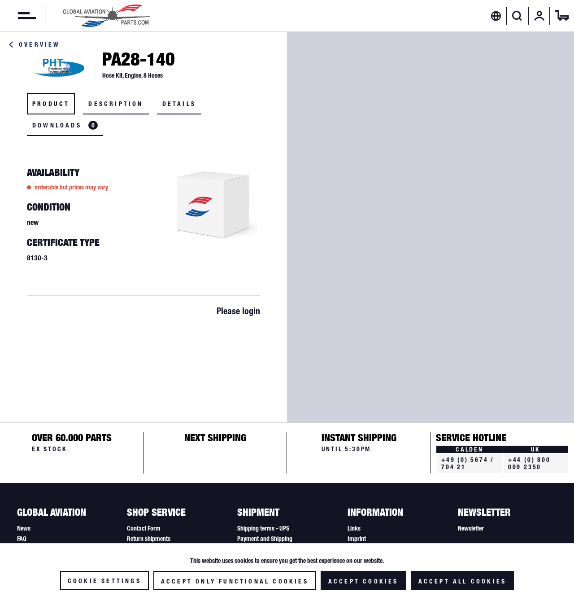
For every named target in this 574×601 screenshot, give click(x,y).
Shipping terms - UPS (263, 528)
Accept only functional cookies (235, 581)
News (23, 528)
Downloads (65, 125)
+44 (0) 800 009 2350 (529, 463)
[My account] (539, 16)
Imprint (357, 538)
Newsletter (471, 528)
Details (179, 103)
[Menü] (18, 15)
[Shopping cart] (562, 16)
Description (115, 103)
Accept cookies (363, 581)
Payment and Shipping (264, 538)
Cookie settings (104, 580)
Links (354, 528)
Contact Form (144, 528)
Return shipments (148, 538)
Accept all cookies (462, 581)
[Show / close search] (517, 16)
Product (51, 103)
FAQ (21, 538)
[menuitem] (18, 15)
